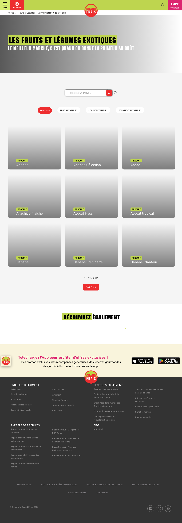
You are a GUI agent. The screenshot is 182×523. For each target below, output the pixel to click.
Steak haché (58, 389)
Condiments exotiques (130, 110)
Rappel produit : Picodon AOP (66, 455)
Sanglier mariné (143, 411)
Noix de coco (17, 388)
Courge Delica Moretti (21, 409)
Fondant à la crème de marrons (109, 411)
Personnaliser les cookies (146, 484)
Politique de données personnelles (59, 484)
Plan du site (102, 492)
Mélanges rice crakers (21, 404)
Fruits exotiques (68, 110)
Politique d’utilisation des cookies (104, 484)
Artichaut (56, 394)
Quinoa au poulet (143, 417)
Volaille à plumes (19, 394)
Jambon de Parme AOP (63, 405)
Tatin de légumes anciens (106, 388)
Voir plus (91, 287)
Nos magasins (24, 484)
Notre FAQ (98, 429)
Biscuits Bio (16, 399)
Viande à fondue (60, 400)
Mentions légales (77, 492)
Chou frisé (57, 410)
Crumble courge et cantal (147, 406)
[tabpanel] (32, 331)
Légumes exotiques (98, 110)
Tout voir (45, 110)
